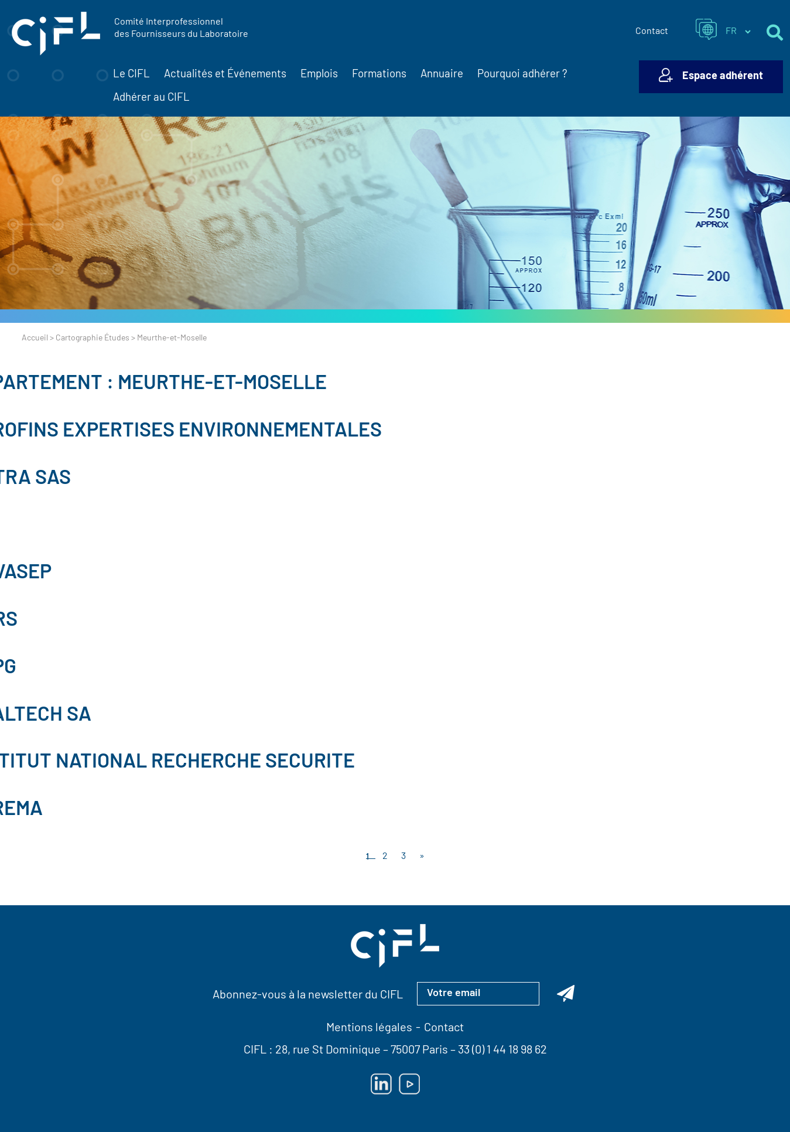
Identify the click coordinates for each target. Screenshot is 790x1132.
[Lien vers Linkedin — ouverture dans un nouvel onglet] (381, 1084)
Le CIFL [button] (131, 75)
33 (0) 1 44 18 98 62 (502, 1050)
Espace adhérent (722, 76)
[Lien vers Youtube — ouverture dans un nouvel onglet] (409, 1084)
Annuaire (441, 74)
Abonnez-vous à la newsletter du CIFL (308, 995)
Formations (379, 74)
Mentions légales (369, 1028)
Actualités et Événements (225, 75)
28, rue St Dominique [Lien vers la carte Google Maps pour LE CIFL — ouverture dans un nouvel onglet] (328, 1050)
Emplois (319, 74)
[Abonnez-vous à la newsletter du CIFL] (565, 993)
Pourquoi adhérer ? (522, 74)
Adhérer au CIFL (151, 98)
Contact (651, 31)
